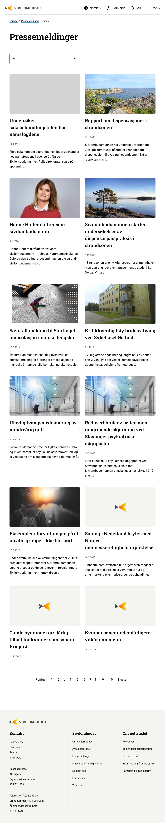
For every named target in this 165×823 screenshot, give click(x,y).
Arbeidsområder (81, 748)
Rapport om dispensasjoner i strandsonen (116, 123)
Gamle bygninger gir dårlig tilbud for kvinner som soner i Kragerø (42, 639)
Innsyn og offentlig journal (87, 763)
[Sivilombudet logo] (23, 8)
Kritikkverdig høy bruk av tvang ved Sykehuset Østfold (120, 333)
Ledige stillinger (81, 756)
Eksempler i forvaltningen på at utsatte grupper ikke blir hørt (44, 536)
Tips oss (77, 785)
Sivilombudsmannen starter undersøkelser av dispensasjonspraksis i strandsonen (115, 234)
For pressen (79, 778)
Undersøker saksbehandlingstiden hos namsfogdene (38, 127)
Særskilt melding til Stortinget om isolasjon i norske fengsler (42, 333)
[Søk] (136, 8)
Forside (14, 21)
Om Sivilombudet (82, 741)
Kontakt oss (79, 770)
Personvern (129, 741)
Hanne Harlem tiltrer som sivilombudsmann (37, 227)
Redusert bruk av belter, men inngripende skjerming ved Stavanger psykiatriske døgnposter (116, 433)
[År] (45, 58)
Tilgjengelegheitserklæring (138, 748)
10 (111, 680)
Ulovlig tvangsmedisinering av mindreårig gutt (43, 426)
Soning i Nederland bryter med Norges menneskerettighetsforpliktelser (120, 540)
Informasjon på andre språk (138, 763)
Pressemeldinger (30, 21)
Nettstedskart (130, 756)
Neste (122, 680)
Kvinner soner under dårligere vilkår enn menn (117, 636)
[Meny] (153, 8)
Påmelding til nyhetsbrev (137, 770)
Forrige (40, 680)
